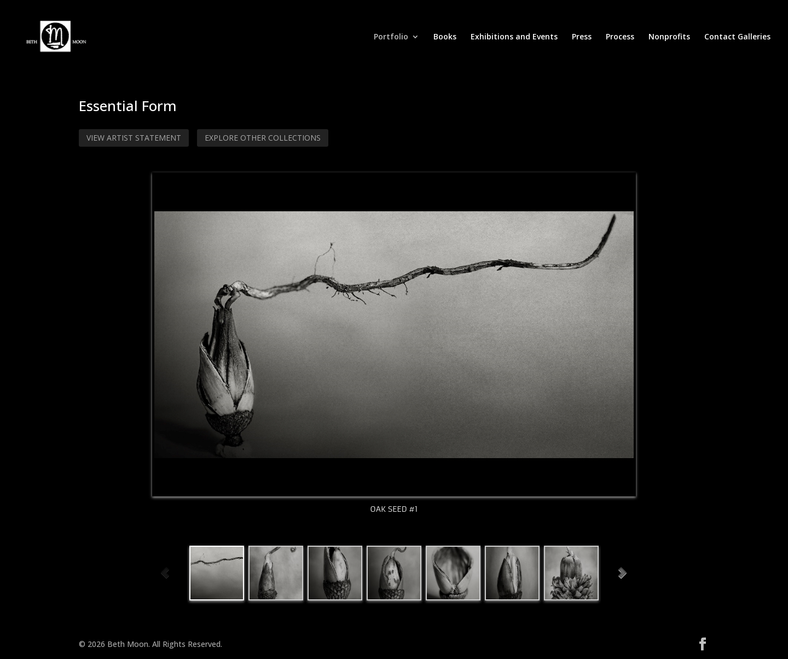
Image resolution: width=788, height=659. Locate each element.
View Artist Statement (133, 137)
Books (444, 37)
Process (620, 37)
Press (582, 37)
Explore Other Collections (263, 137)
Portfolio (391, 37)
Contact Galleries (737, 37)
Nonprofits (669, 37)
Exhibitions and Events (514, 37)
